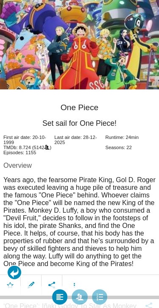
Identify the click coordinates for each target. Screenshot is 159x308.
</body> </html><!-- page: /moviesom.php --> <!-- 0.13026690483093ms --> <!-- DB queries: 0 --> (79, 154)
